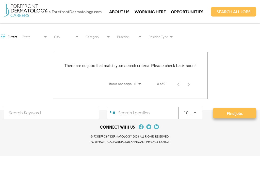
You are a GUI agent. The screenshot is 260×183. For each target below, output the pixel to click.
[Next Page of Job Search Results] (189, 84)
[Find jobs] (234, 113)
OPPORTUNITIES (187, 11)
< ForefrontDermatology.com (75, 11)
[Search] (234, 113)
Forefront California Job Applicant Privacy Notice (130, 141)
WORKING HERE (150, 11)
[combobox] (51, 113)
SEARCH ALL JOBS (234, 11)
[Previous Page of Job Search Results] (178, 84)
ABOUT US (119, 11)
